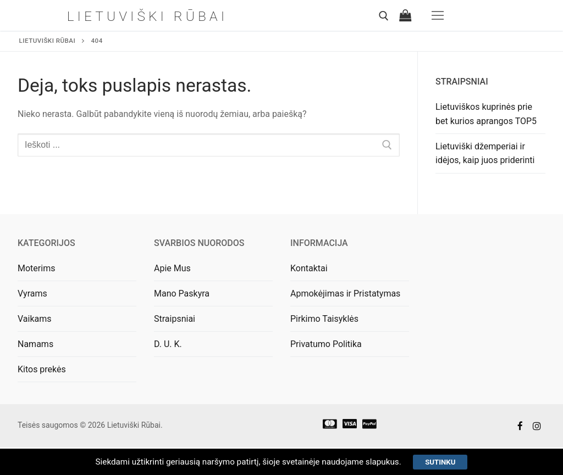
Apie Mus (172, 268)
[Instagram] (536, 425)
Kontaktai (309, 268)
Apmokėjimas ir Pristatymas (345, 293)
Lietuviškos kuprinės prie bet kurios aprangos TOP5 (486, 114)
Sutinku (448, 460)
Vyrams (32, 293)
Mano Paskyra (181, 293)
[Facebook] (520, 425)
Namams (35, 344)
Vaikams (35, 319)
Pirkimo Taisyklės (324, 319)
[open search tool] (384, 16)
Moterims (36, 268)
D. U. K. (168, 344)
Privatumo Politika (326, 344)
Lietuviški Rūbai (147, 15)
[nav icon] (437, 15)
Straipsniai (174, 319)
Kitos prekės (42, 369)
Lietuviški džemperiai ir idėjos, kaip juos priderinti (484, 153)
